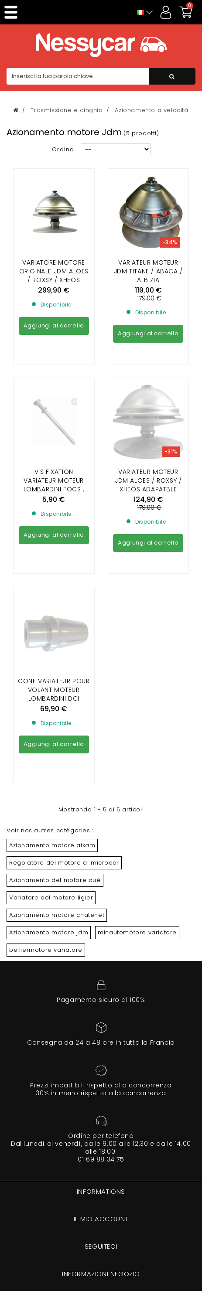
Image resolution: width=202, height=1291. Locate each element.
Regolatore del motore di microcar (64, 862)
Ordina (63, 149)
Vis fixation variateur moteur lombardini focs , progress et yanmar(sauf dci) (54, 410)
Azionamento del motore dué (55, 880)
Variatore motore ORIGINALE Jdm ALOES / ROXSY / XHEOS (54, 271)
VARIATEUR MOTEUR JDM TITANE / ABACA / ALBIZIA (148, 271)
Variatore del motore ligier (51, 897)
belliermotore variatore (45, 950)
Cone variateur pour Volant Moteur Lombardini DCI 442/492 (53, 614)
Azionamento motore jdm (48, 932)
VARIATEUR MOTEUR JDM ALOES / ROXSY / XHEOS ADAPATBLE (148, 401)
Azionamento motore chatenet (56, 915)
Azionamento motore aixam (52, 845)
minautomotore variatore (137, 932)
